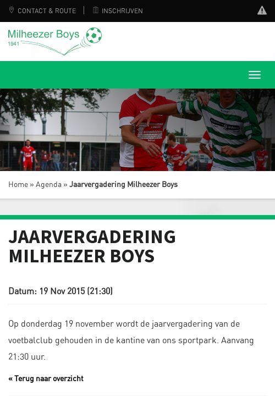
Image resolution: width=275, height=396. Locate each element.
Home (18, 185)
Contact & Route (42, 11)
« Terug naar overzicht (46, 379)
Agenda (49, 185)
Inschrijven (117, 11)
